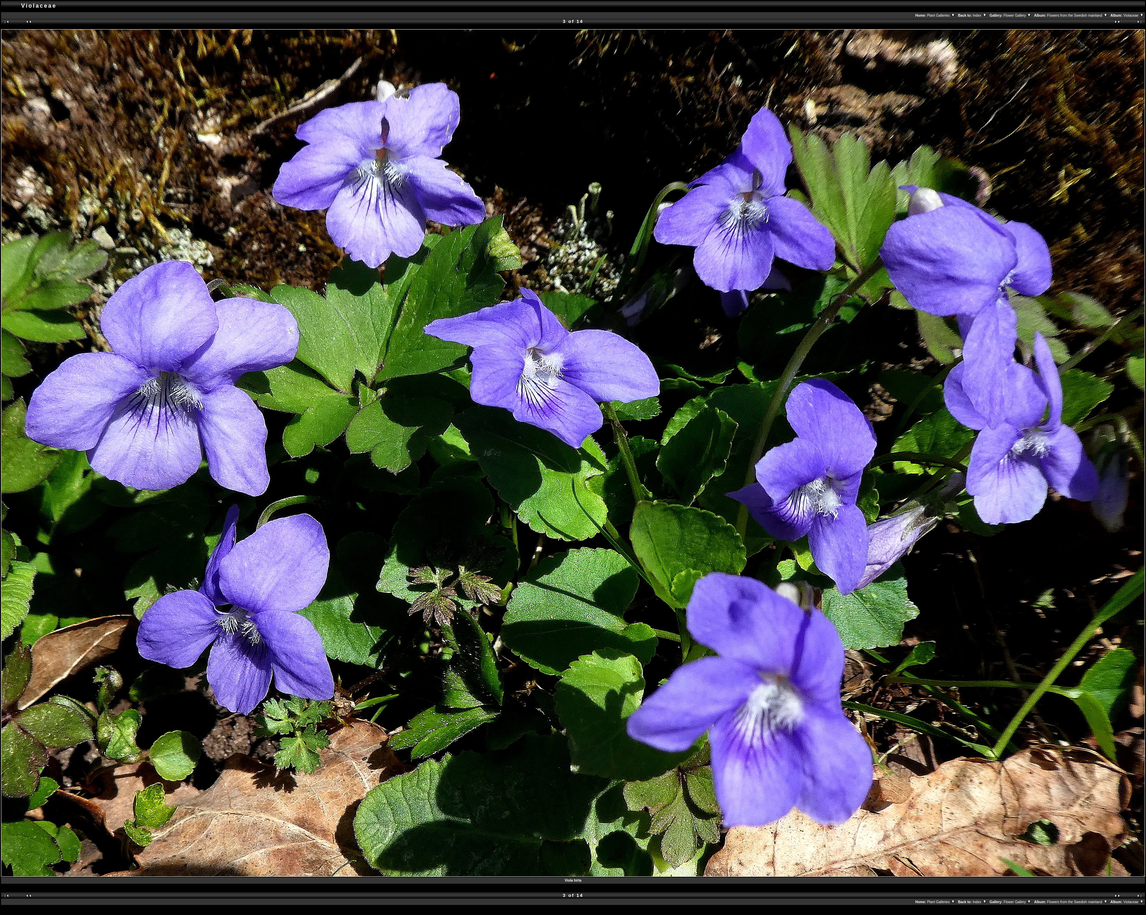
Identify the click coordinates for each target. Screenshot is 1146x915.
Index (980, 15)
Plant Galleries (941, 15)
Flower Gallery (1017, 15)
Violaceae (1133, 15)
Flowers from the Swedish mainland (1077, 15)
